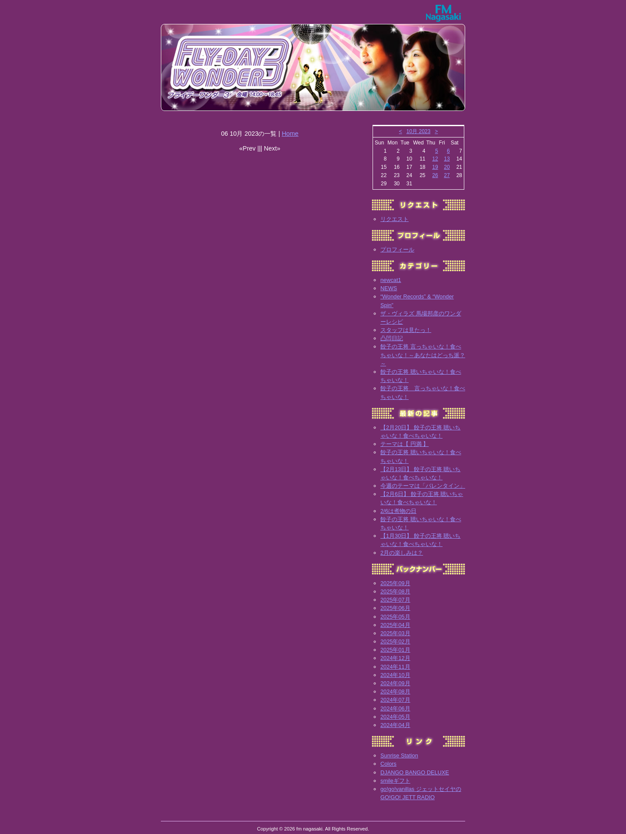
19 (435, 167)
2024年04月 (395, 725)
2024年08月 (395, 691)
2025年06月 (395, 608)
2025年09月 (395, 583)
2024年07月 (395, 700)
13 (447, 159)
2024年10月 (395, 675)
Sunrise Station (399, 755)
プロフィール (397, 249)
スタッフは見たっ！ (405, 330)
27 (447, 175)
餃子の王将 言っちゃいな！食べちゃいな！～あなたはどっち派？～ (422, 354)
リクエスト (394, 219)
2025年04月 (395, 625)
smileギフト (395, 780)
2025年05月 (395, 616)
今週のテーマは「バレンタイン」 (422, 485)
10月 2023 (418, 131)
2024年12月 (395, 658)
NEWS (388, 288)
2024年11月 (395, 666)
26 (435, 175)
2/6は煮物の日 (398, 511)
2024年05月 (395, 716)
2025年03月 (395, 633)
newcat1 (390, 280)
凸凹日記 (391, 338)
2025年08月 (395, 591)
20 (447, 167)
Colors (388, 763)
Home (290, 133)
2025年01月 (395, 649)
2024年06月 (395, 708)
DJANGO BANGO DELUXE (414, 772)
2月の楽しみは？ (401, 552)
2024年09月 (395, 683)
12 (435, 159)
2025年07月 (395, 599)
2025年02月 (395, 641)
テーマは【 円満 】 (404, 444)
